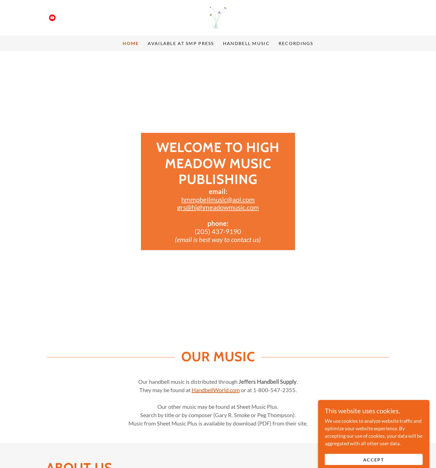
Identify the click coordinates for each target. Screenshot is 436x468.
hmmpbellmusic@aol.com (218, 199)
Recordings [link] (296, 43)
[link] (52, 17)
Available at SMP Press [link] (181, 43)
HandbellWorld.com (216, 390)
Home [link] (131, 43)
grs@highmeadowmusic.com (218, 207)
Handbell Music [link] (246, 43)
